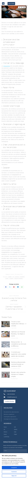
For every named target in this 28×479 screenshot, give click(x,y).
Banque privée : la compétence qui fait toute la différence (18, 344)
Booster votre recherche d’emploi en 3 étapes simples (18, 374)
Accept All (14, 467)
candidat (9, 276)
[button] (3, 3)
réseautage (6, 66)
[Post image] (5, 324)
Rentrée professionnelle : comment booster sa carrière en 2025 (18, 364)
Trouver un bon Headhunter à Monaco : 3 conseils (18, 324)
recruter (7, 278)
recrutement (22, 276)
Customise (14, 471)
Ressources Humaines (18, 278)
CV (13, 276)
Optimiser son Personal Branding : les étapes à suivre (18, 334)
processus (17, 276)
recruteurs (11, 278)
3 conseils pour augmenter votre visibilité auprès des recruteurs (18, 354)
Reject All (14, 475)
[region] (14, 466)
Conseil (12, 274)
